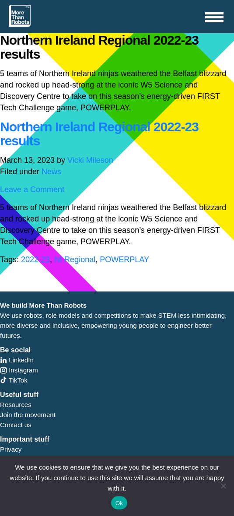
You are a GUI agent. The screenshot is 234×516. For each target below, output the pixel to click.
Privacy (10, 449)
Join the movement (28, 414)
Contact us (15, 424)
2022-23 (35, 259)
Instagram (19, 370)
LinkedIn (17, 360)
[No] (223, 485)
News (51, 171)
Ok (119, 503)
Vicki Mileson (90, 160)
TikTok (14, 380)
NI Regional (74, 259)
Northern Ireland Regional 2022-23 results (99, 133)
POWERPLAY (124, 259)
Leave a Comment (32, 189)
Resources (15, 404)
